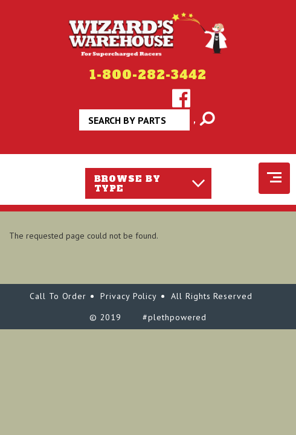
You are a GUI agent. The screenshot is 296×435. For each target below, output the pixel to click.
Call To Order (58, 296)
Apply (195, 124)
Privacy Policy (128, 296)
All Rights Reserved (212, 296)
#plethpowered (175, 317)
